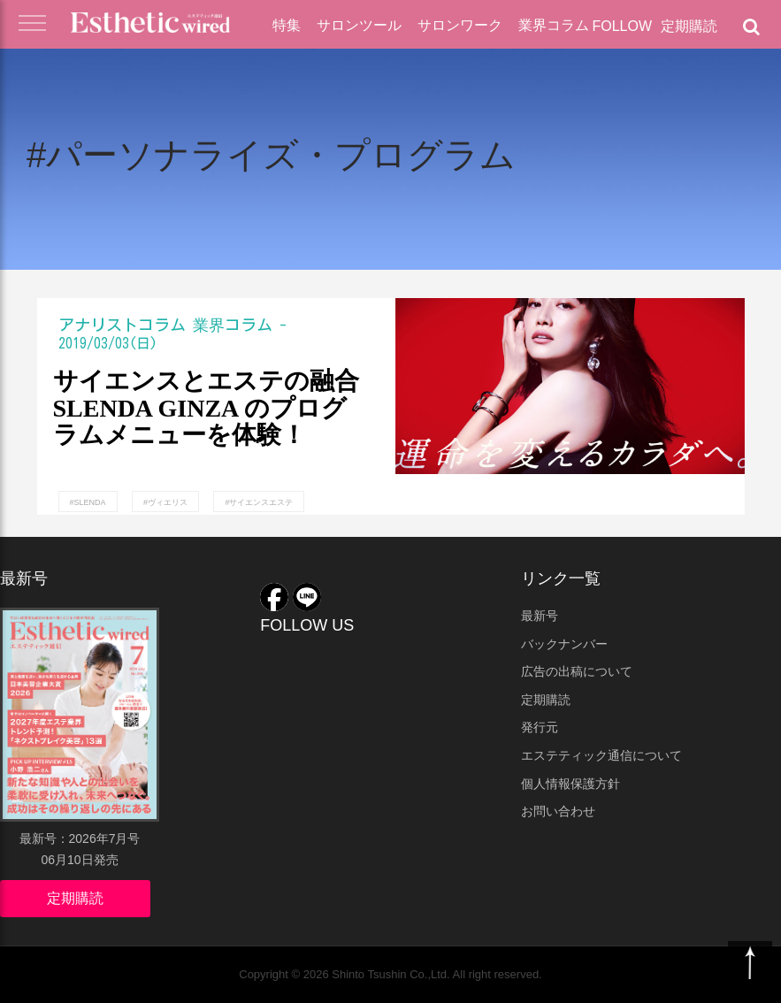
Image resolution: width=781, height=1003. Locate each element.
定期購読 (689, 26)
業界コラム (553, 25)
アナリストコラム (122, 325)
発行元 (539, 727)
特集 (286, 25)
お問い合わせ (558, 811)
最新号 (539, 616)
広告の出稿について (576, 671)
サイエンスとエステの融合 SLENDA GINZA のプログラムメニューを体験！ (206, 408)
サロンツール (359, 25)
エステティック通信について (601, 755)
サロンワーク (459, 25)
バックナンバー (564, 644)
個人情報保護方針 (570, 784)
